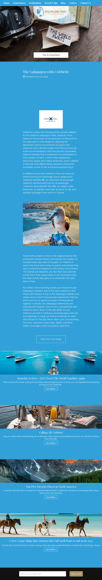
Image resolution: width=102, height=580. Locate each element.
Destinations (35, 3)
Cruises (73, 3)
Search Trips (51, 3)
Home (7, 3)
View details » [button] (51, 389)
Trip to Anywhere (51, 55)
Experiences (19, 3)
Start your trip (76, 574)
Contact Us (85, 3)
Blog (63, 3)
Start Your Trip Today (51, 339)
